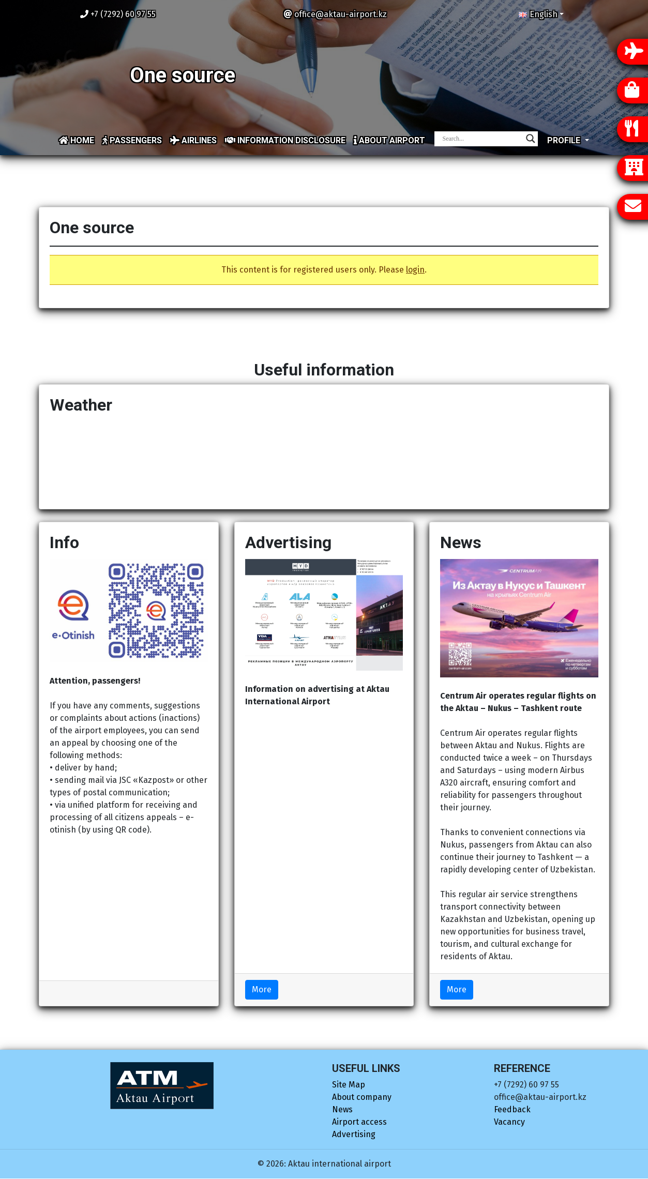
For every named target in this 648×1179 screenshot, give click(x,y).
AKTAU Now (324, 459)
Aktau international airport (339, 1164)
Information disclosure (285, 140)
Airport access (359, 1122)
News (342, 1109)
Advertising (353, 1134)
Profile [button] (564, 140)
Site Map (348, 1085)
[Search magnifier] (530, 138)
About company (361, 1097)
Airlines (193, 140)
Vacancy (509, 1122)
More (262, 989)
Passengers (132, 140)
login (415, 270)
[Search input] (481, 138)
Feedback (512, 1109)
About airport (389, 140)
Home (76, 140)
